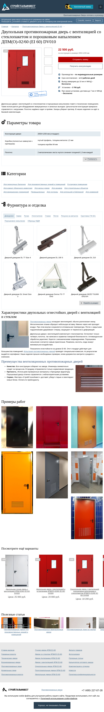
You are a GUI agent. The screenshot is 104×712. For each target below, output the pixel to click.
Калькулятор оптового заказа (81, 662)
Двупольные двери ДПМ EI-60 (47, 674)
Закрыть (98, 20)
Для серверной (92, 192)
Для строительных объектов (76, 188)
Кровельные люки (8, 670)
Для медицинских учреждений (16, 192)
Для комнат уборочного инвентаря (18, 188)
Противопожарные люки (11, 666)
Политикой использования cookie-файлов (58, 698)
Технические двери (9, 658)
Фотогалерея (74, 654)
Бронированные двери (10, 662)
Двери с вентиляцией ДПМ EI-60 (48, 662)
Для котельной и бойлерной (72, 192)
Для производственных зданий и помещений (46, 184)
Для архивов (57, 188)
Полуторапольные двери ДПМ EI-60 (50, 670)
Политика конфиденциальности (82, 674)
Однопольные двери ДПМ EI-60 (48, 666)
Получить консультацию (80, 66)
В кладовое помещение (77, 184)
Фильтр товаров (75, 650)
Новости (72, 670)
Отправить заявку (80, 59)
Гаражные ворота (8, 654)
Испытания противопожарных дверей (39, 351)
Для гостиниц (52, 192)
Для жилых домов (42, 188)
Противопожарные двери (40, 322)
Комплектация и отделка (79, 666)
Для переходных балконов (15, 184)
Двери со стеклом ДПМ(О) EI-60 (48, 654)
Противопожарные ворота (12, 674)
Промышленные (38, 192)
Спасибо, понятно (84, 20)
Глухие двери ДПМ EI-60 (45, 650)
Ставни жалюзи (7, 650)
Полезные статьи (76, 658)
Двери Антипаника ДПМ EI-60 (47, 658)
